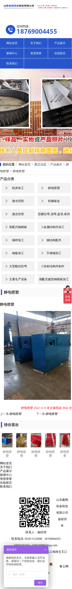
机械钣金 (54, 201)
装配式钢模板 (18, 227)
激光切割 (18, 201)
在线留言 (59, 53)
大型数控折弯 (18, 266)
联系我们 (11, 63)
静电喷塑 (19, 171)
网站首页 (11, 43)
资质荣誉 (35, 53)
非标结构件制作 (54, 266)
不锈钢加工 (54, 253)
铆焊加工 (18, 240)
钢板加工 (18, 253)
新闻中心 (11, 53)
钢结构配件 (54, 240)
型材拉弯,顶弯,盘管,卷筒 (54, 214)
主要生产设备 (18, 279)
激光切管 (18, 214)
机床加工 (18, 188)
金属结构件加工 (54, 227)
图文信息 (40, 164)
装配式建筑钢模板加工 (54, 279)
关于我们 (35, 43)
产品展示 (59, 43)
